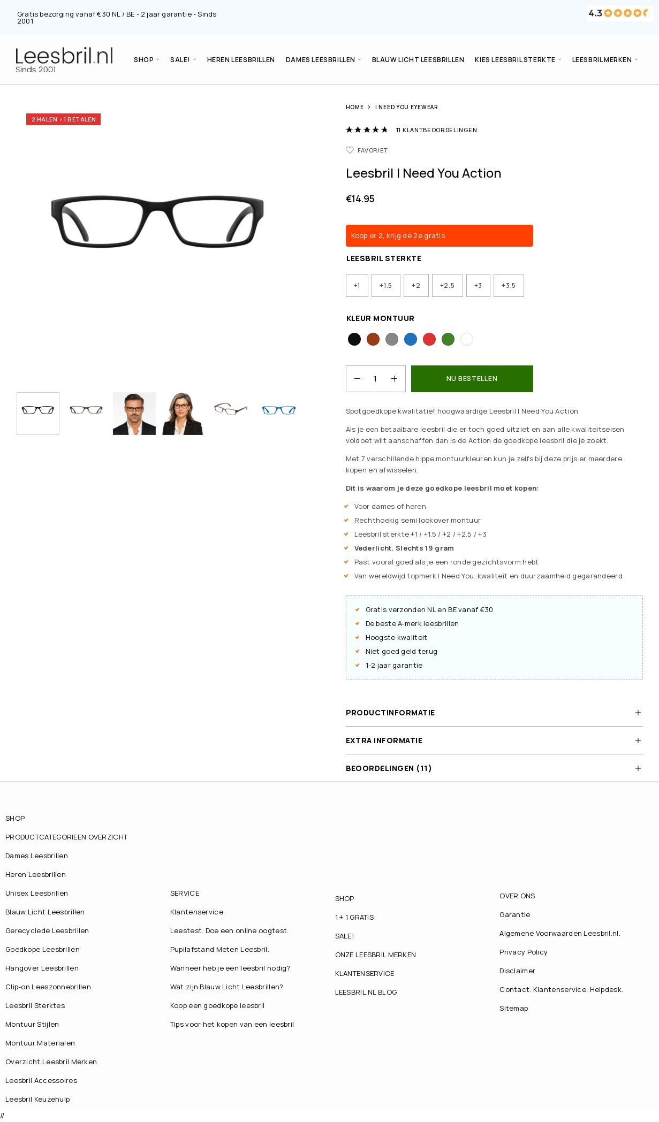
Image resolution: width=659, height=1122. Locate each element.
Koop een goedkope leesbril (217, 1005)
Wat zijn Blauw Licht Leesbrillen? (227, 986)
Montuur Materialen (40, 1043)
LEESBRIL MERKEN (602, 59)
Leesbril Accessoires (41, 1080)
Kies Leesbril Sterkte (515, 59)
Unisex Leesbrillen (36, 893)
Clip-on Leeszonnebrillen (48, 986)
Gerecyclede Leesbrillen (47, 930)
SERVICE (184, 893)
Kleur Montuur (380, 318)
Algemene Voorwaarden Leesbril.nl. (559, 933)
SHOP (144, 59)
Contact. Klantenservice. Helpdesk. (561, 989)
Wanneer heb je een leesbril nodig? (230, 968)
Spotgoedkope (371, 411)
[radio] (357, 285)
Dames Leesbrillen (320, 59)
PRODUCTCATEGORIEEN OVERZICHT (66, 837)
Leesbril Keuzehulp (37, 1099)
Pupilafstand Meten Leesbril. (219, 949)
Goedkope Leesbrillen (42, 949)
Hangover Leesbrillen (42, 968)
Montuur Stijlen (32, 1024)
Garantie (514, 914)
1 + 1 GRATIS (354, 917)
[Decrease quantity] (353, 379)
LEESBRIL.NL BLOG (366, 992)
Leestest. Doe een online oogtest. (229, 930)
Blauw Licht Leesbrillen (418, 59)
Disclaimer (517, 970)
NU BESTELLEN (472, 378)
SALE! (180, 59)
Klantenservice (196, 912)
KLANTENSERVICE (365, 973)
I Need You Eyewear (406, 107)
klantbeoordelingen (436, 130)
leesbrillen (441, 623)
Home (355, 107)
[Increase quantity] (398, 379)
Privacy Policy (523, 952)
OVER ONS (517, 895)
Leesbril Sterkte (384, 258)
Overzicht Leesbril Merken (51, 1061)
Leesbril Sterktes (35, 1005)
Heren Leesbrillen (241, 59)
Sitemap (513, 1008)
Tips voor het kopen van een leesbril (232, 1024)
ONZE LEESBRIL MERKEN (375, 954)
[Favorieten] (367, 150)
